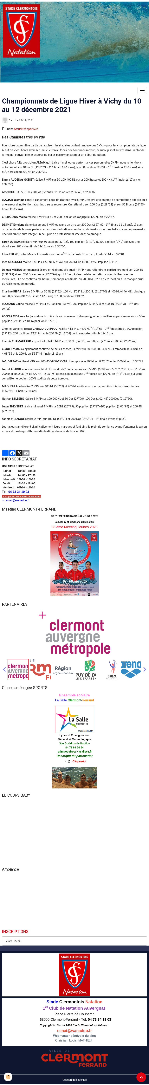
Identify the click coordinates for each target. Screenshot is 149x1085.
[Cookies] (8, 1077)
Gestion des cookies (74, 1079)
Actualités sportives (26, 129)
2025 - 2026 (13, 940)
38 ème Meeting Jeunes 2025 (74, 527)
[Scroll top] (141, 1077)
